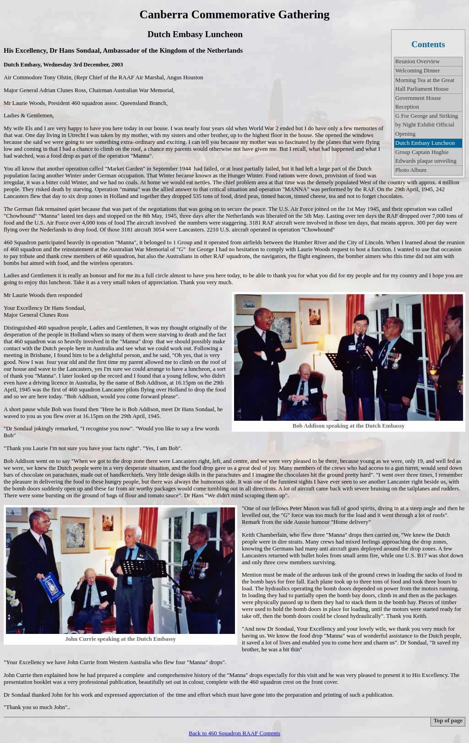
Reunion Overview (417, 61)
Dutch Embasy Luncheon (425, 143)
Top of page (448, 720)
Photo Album (410, 170)
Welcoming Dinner (417, 70)
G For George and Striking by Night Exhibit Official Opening (426, 125)
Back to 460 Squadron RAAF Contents (234, 733)
